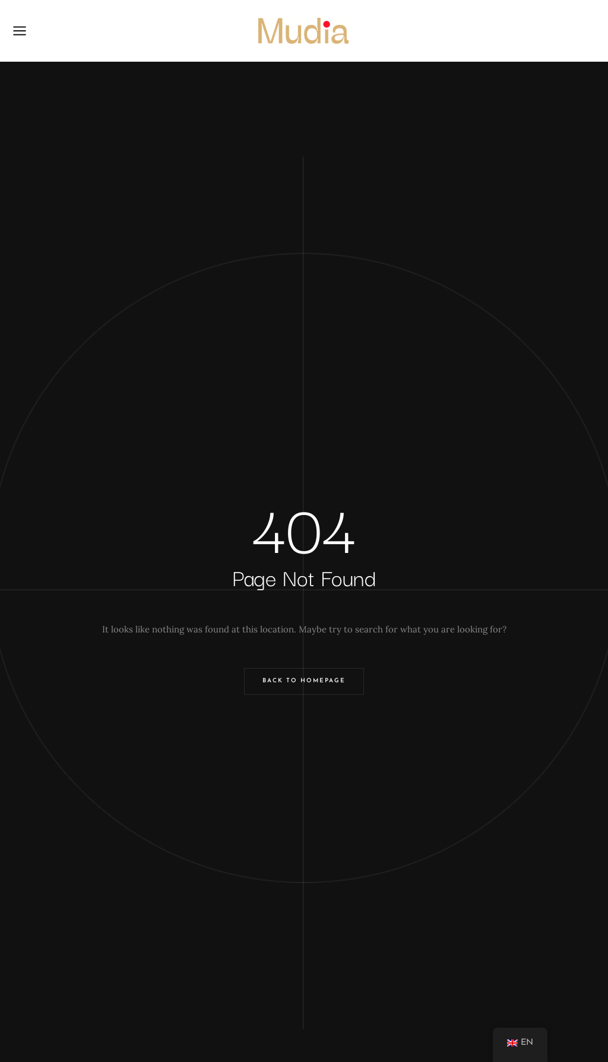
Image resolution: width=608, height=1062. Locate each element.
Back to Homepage (304, 681)
